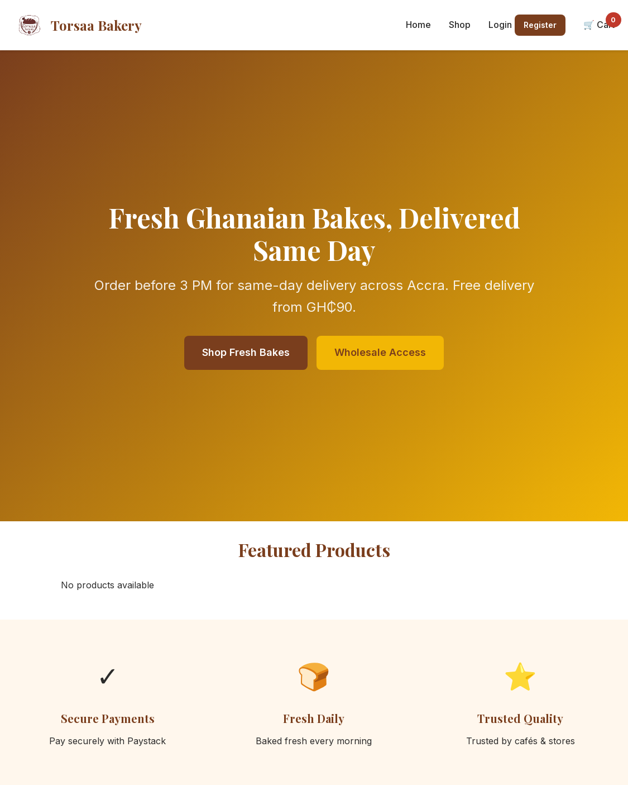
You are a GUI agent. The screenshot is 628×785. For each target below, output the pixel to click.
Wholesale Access (380, 352)
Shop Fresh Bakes (246, 352)
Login (500, 24)
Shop (460, 24)
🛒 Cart (599, 24)
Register (540, 25)
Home (418, 24)
